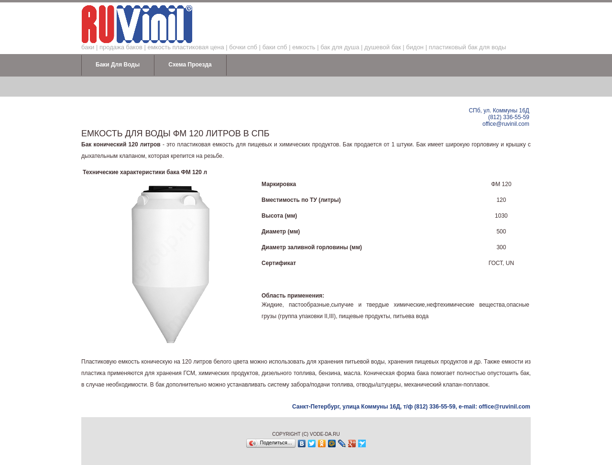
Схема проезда (190, 64)
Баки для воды (118, 64)
